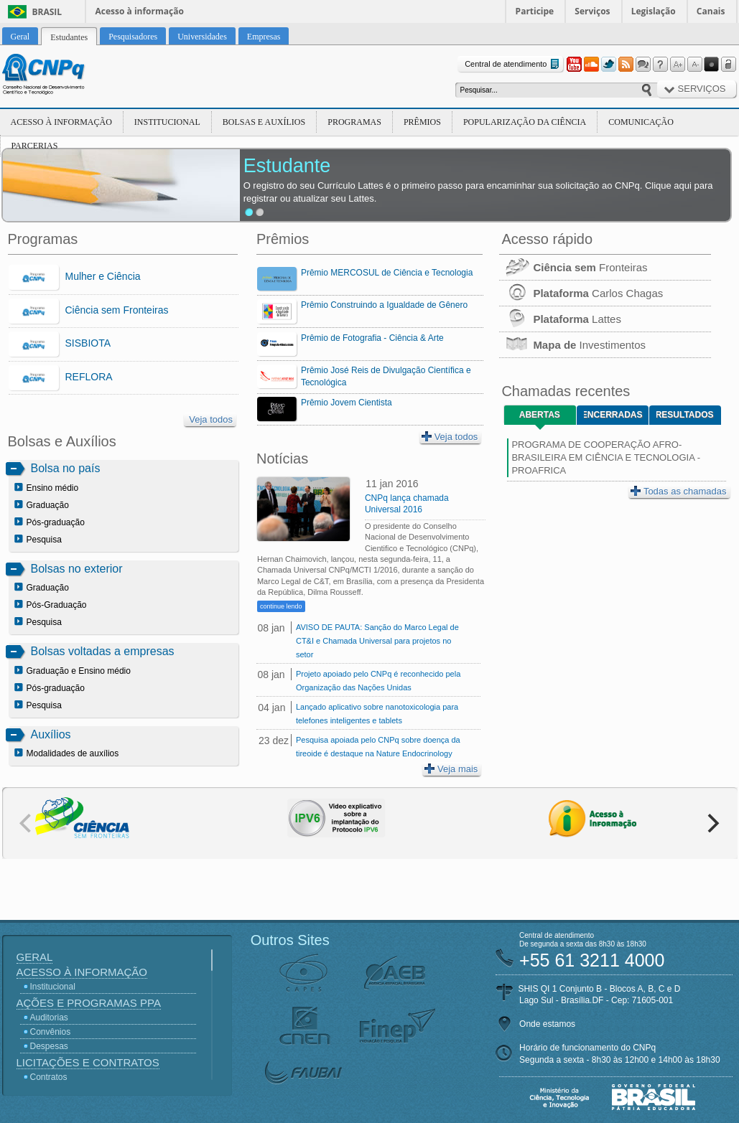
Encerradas (613, 415)
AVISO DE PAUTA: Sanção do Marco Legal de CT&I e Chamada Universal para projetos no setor (377, 641)
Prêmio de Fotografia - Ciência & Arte (372, 338)
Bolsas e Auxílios (264, 122)
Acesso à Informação (61, 122)
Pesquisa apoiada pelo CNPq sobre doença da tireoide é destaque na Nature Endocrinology (378, 747)
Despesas (49, 1046)
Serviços (592, 11)
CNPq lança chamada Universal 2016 (407, 503)
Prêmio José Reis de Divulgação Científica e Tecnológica (386, 376)
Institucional (167, 122)
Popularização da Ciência (524, 122)
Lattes (560, 319)
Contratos (49, 1077)
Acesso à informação (140, 11)
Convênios (50, 1032)
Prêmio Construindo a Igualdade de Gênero (384, 305)
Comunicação (641, 122)
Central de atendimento (513, 64)
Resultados (684, 415)
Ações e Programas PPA (89, 1003)
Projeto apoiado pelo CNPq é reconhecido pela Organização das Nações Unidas (378, 680)
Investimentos (572, 344)
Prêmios (422, 122)
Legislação (653, 11)
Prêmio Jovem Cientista (346, 403)
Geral (35, 957)
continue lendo (281, 606)
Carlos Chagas (581, 293)
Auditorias (49, 1017)
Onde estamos (547, 1024)
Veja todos (211, 419)
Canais (711, 11)
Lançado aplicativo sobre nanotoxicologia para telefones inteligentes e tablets (377, 714)
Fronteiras (573, 267)
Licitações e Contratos (88, 1062)
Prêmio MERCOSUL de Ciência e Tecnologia (387, 273)
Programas (354, 122)
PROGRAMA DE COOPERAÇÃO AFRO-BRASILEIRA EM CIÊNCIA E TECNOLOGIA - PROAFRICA (605, 457)
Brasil (47, 12)
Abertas (539, 415)
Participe (535, 11)
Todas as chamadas (679, 491)
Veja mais (451, 768)
